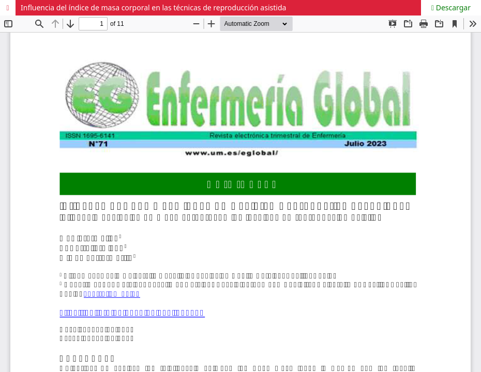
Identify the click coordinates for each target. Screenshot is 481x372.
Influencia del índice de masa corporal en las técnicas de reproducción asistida (153, 7)
